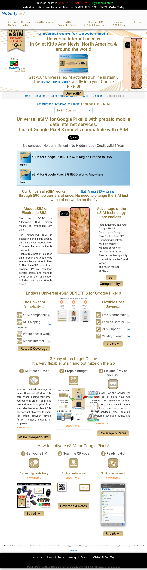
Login (138, 22)
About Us (37, 557)
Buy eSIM (73, 93)
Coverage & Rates (113, 433)
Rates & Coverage (34, 349)
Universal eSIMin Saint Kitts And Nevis (95, 23)
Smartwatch (63, 103)
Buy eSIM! (113, 344)
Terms (61, 557)
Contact (85, 557)
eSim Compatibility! (34, 437)
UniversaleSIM (25, 23)
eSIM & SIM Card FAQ (103, 557)
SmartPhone (45, 103)
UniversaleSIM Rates (118, 23)
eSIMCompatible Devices (69, 23)
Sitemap (72, 557)
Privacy (50, 557)
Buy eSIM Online (44, 22)
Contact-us (73, 551)
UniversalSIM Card (11, 23)
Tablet (77, 103)
